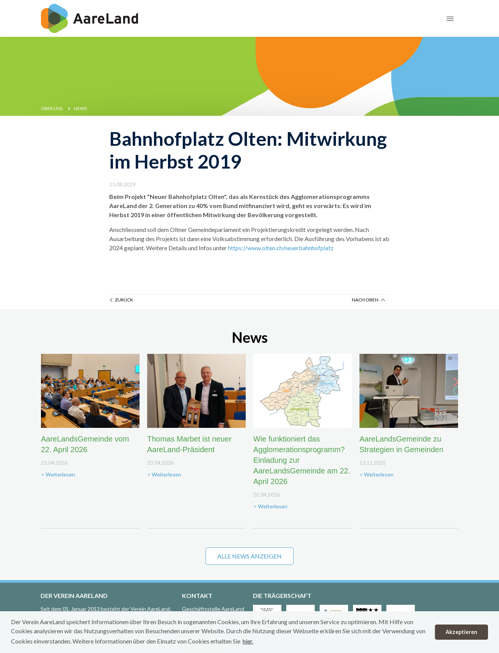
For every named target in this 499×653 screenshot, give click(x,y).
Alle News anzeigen (249, 556)
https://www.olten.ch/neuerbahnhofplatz (281, 247)
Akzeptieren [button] (461, 632)
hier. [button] (248, 641)
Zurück (124, 300)
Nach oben (365, 300)
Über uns (52, 108)
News (80, 108)
